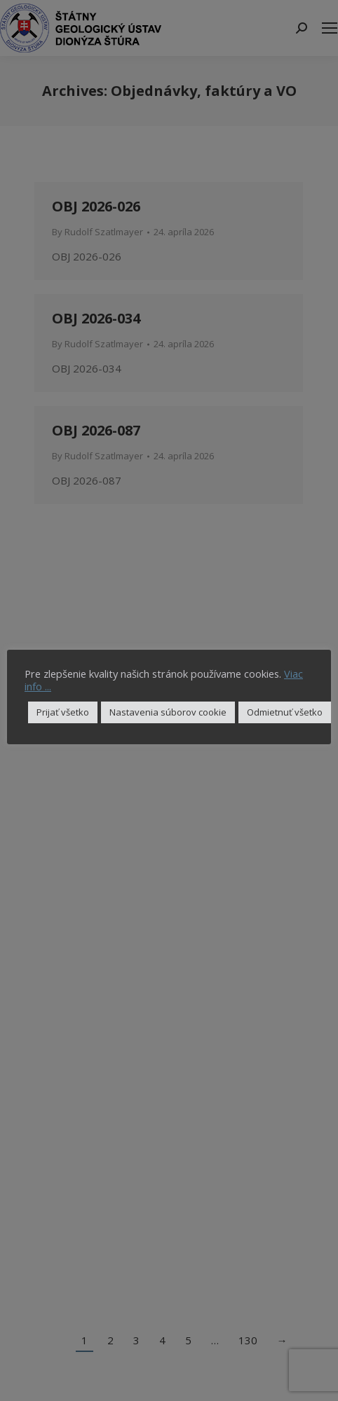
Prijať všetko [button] (62, 712)
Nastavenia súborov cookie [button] (168, 712)
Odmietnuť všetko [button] (285, 712)
